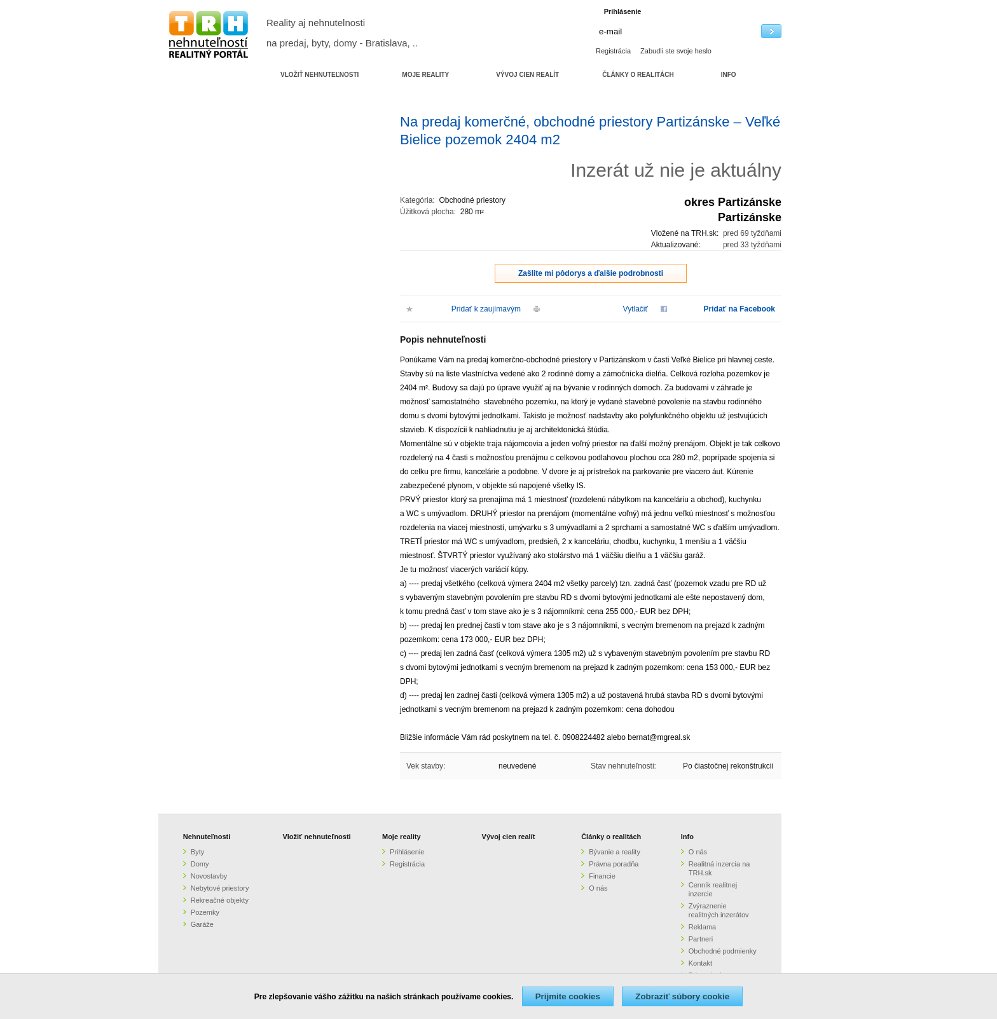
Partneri (701, 939)
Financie (602, 876)
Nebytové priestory (220, 888)
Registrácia (613, 51)
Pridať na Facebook (739, 308)
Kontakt (700, 963)
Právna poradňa (613, 864)
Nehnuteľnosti (207, 836)
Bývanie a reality (614, 852)
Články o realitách (611, 836)
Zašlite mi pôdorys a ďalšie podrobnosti (590, 273)
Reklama (702, 927)
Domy (200, 864)
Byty (197, 852)
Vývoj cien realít (508, 836)
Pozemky (205, 912)
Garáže (202, 924)
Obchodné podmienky (723, 951)
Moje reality (401, 836)
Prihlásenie (407, 852)
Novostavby (209, 876)
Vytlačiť (635, 308)
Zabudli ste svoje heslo (676, 51)
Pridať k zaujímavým (486, 308)
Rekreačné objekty (220, 900)
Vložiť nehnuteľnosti (316, 836)
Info (687, 836)
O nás (598, 888)
